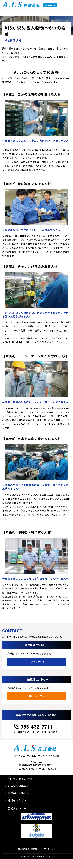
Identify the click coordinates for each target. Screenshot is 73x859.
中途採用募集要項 (18, 793)
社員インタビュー (18, 800)
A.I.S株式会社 (52, 755)
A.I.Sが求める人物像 (20, 779)
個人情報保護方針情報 (27, 848)
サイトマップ (49, 848)
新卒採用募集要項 (18, 786)
